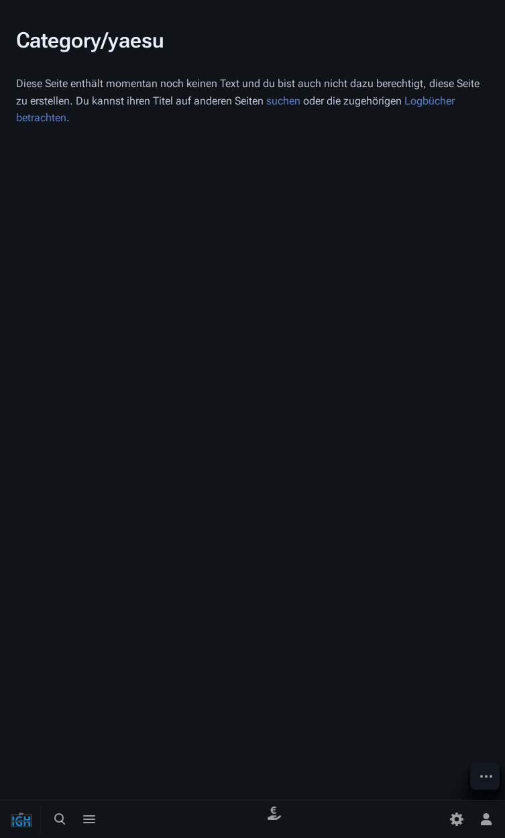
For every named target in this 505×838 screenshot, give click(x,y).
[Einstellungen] (456, 819)
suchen (283, 100)
